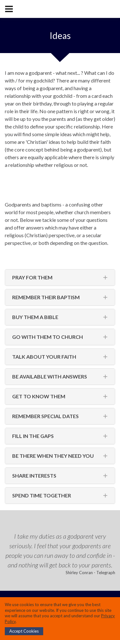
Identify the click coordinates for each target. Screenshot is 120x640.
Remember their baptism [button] (46, 297)
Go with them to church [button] (47, 337)
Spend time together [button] (41, 495)
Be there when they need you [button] (53, 456)
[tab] (60, 277)
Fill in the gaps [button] (33, 436)
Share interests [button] (34, 475)
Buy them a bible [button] (35, 317)
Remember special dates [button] (45, 416)
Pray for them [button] (32, 277)
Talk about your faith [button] (44, 357)
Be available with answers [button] (49, 376)
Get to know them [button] (38, 396)
